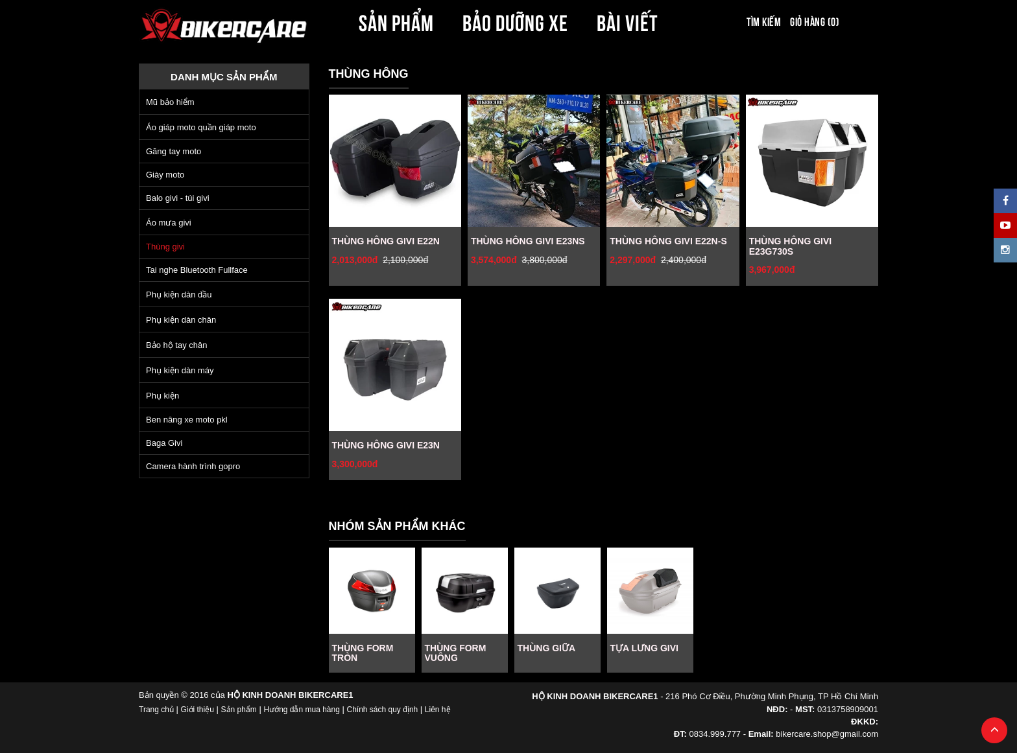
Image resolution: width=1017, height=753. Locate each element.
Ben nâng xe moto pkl (187, 419)
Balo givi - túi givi (177, 198)
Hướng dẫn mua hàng (301, 709)
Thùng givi (165, 246)
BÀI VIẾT (627, 20)
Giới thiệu (197, 709)
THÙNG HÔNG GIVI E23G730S (790, 246)
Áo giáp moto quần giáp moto (201, 127)
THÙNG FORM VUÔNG (455, 653)
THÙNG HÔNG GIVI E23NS (528, 241)
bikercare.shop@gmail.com (827, 734)
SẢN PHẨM (396, 20)
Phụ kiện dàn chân (181, 320)
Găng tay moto (173, 151)
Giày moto (165, 175)
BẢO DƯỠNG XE (515, 20)
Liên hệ (438, 709)
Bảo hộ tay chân (177, 345)
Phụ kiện (162, 395)
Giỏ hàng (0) (814, 21)
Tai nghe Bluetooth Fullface (197, 270)
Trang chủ (156, 709)
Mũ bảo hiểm (170, 102)
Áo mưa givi (168, 222)
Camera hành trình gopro (193, 466)
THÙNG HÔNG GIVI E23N (386, 445)
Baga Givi (164, 443)
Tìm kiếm (764, 21)
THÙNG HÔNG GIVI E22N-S (668, 241)
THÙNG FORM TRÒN (363, 653)
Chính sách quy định (382, 709)
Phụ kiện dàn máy (180, 370)
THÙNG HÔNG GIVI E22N (386, 241)
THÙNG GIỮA (547, 648)
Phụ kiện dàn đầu (179, 294)
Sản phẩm (239, 709)
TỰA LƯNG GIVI (644, 648)
